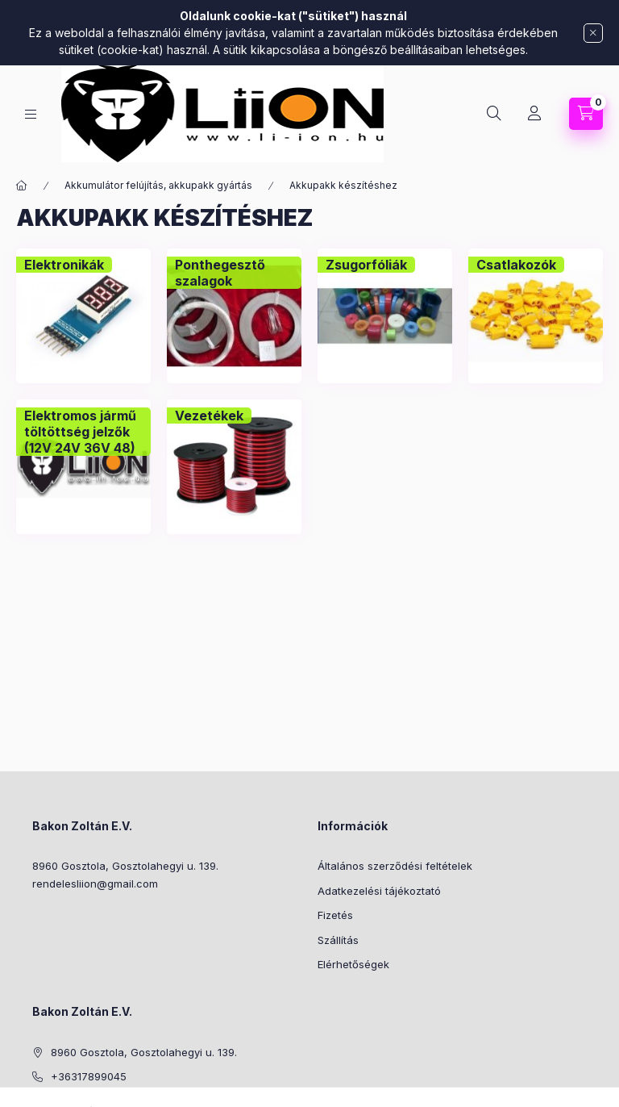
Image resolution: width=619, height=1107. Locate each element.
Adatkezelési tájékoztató (379, 890)
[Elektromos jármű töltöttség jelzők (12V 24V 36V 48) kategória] (83, 431)
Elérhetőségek (353, 964)
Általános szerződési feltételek (395, 865)
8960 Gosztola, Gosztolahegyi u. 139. (125, 865)
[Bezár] (593, 33)
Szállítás (338, 940)
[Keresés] (494, 114)
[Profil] (534, 114)
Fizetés (335, 915)
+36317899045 (89, 1076)
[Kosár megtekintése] (586, 114)
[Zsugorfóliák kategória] (366, 265)
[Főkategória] (21, 185)
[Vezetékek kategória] (209, 415)
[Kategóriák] (30, 114)
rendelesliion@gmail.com (95, 883)
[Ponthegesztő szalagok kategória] (234, 273)
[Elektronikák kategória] (64, 265)
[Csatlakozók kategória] (516, 265)
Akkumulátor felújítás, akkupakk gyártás (158, 185)
